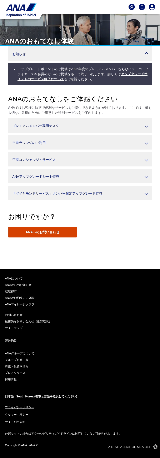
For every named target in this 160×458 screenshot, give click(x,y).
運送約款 (11, 340)
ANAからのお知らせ (18, 285)
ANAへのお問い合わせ (43, 232)
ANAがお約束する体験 (19, 297)
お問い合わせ (13, 315)
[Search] (132, 7)
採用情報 (11, 379)
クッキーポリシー (16, 414)
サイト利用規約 (15, 422)
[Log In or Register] (152, 7)
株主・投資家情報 (16, 366)
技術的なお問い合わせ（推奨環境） (28, 321)
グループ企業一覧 (16, 360)
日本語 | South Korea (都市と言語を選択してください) (41, 396)
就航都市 (11, 291)
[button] (80, 53)
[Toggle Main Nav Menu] (142, 7)
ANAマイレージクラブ (19, 304)
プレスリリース (15, 372)
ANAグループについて (19, 353)
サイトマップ (13, 328)
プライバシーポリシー (19, 407)
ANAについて (14, 278)
